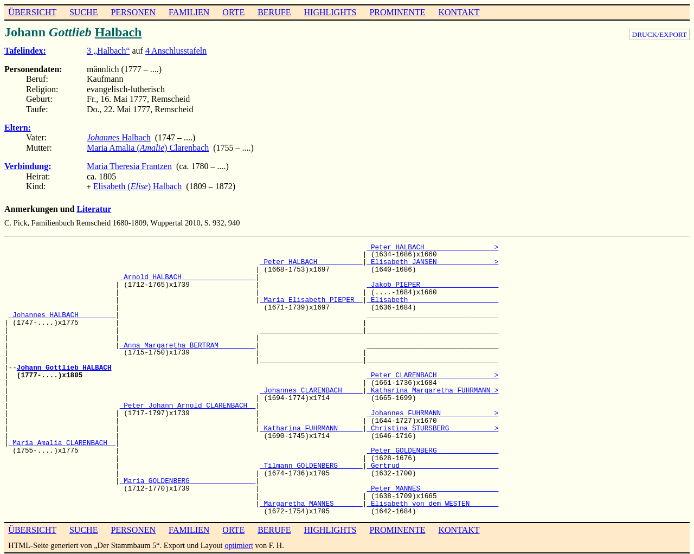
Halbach (118, 32)
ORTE (233, 12)
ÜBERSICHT (32, 12)
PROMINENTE (397, 12)
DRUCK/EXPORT (659, 34)
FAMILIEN (189, 12)
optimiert (238, 544)
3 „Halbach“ (108, 50)
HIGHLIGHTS (330, 12)
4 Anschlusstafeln (176, 50)
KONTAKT (458, 12)
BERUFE (274, 12)
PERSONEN (133, 12)
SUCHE (83, 12)
